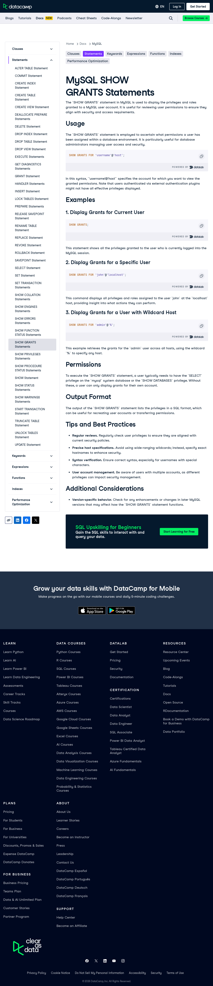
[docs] (44, 18)
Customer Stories (16, 908)
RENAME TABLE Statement (26, 228)
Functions (157, 54)
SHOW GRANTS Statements (25, 344)
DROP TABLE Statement (31, 141)
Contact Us (65, 862)
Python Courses (68, 652)
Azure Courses (67, 702)
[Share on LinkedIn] (17, 520)
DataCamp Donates (18, 862)
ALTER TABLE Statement (31, 68)
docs (83, 43)
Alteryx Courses (68, 694)
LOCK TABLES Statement (31, 199)
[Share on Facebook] (26, 520)
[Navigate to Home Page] (17, 6)
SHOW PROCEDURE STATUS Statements (28, 368)
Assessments (13, 686)
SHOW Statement (26, 378)
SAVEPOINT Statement (30, 260)
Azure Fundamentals (126, 761)
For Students (13, 820)
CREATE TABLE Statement (25, 97)
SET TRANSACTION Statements (28, 285)
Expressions (136, 54)
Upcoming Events (176, 660)
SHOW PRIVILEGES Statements (28, 356)
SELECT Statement (27, 268)
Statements (93, 54)
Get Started (119, 652)
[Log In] (177, 6)
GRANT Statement (27, 176)
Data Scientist (121, 707)
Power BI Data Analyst (127, 741)
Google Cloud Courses (73, 719)
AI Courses (64, 744)
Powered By (188, 167)
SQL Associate (121, 732)
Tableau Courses (69, 686)
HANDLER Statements (30, 183)
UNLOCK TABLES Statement (26, 435)
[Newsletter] (134, 18)
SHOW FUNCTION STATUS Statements (28, 332)
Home (70, 43)
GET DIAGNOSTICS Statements (28, 166)
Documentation (121, 677)
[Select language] (160, 6)
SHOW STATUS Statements (24, 387)
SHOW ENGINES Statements (26, 309)
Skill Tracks (12, 702)
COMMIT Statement (28, 75)
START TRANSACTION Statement (30, 411)
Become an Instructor (72, 837)
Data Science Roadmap (21, 719)
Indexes (175, 54)
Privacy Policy (36, 973)
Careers (62, 829)
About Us (63, 812)
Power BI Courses (69, 677)
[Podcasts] (64, 18)
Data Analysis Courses (74, 753)
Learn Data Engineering (21, 677)
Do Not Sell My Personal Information (99, 973)
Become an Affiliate (71, 926)
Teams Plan (12, 891)
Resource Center (176, 652)
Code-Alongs (173, 677)
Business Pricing (15, 883)
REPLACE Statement (29, 237)
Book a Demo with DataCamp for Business (186, 721)
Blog (166, 669)
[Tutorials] (24, 18)
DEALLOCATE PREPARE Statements (31, 117)
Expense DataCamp (18, 854)
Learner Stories (68, 820)
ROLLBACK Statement (30, 252)
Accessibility (137, 973)
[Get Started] (198, 6)
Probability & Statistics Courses (74, 788)
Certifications (120, 698)
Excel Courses (67, 736)
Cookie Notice (60, 973)
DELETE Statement (27, 126)
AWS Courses (66, 711)
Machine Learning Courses (76, 770)
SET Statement (25, 275)
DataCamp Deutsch (71, 888)
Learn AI (9, 660)
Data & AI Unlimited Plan (22, 900)
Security (116, 669)
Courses (9, 711)
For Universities (15, 837)
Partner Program (16, 917)
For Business (12, 829)
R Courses (64, 660)
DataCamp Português (73, 879)
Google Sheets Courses (74, 728)
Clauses (73, 54)
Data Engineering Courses (76, 778)
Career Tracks (14, 694)
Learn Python (13, 652)
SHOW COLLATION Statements (28, 297)
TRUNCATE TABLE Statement (27, 423)
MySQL (97, 43)
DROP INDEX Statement (31, 134)
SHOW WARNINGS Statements (27, 399)
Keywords (114, 54)
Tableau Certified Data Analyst (127, 751)
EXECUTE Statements (29, 156)
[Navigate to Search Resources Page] (170, 18)
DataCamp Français (72, 896)
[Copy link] (8, 520)
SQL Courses (66, 669)
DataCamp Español (71, 871)
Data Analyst (120, 715)
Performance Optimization (87, 61)
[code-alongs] (111, 18)
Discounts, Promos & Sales (23, 845)
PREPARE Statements (29, 206)
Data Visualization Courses (77, 761)
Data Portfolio (174, 732)
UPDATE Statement (28, 444)
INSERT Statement (27, 191)
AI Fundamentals (123, 770)
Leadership (64, 854)
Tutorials (169, 686)
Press (60, 845)
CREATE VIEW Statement (32, 107)
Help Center (65, 917)
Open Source (173, 702)
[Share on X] (35, 520)
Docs (167, 694)
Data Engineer (121, 724)
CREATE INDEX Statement (25, 85)
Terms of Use (175, 973)
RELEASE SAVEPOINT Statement (29, 216)
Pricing (115, 660)
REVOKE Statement (28, 245)
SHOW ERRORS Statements (25, 321)
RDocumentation (176, 711)
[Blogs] (9, 18)
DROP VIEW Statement (30, 149)
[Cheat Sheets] (86, 18)
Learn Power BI (14, 669)
